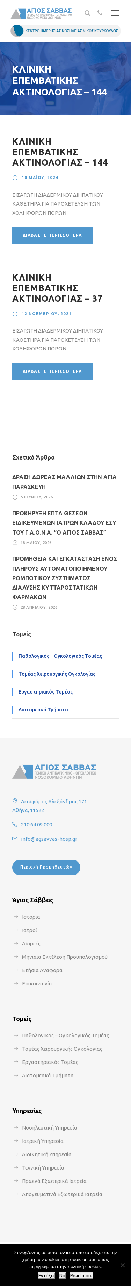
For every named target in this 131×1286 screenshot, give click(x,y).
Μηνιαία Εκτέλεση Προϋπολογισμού (65, 957)
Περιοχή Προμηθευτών (46, 867)
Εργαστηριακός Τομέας (46, 692)
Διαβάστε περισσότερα (52, 235)
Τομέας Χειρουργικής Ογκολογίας (57, 674)
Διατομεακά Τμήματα (43, 709)
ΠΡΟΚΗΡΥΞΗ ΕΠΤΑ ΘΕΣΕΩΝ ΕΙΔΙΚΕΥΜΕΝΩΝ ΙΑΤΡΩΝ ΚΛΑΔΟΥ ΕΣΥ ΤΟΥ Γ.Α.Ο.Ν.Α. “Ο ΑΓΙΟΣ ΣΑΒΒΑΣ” (64, 522)
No (62, 1275)
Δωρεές (31, 943)
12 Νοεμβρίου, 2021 (47, 313)
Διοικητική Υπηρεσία (47, 1154)
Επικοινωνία (37, 983)
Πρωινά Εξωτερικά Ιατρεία (54, 1181)
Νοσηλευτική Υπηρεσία (49, 1128)
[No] (122, 1264)
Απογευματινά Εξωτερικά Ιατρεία (62, 1194)
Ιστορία (31, 917)
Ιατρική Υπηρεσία (43, 1141)
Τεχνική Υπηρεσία (43, 1168)
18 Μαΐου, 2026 (36, 543)
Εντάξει (46, 1275)
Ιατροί (29, 930)
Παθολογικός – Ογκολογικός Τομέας (60, 656)
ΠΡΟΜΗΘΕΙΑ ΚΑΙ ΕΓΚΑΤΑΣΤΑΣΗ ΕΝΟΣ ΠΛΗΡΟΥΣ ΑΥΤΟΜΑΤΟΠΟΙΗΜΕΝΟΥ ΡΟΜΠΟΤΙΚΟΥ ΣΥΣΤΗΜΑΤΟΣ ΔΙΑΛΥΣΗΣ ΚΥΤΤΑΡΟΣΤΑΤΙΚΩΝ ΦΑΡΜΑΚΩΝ (64, 578)
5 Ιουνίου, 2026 (37, 497)
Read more (81, 1275)
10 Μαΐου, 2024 (40, 177)
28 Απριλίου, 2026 (39, 607)
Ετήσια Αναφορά (42, 970)
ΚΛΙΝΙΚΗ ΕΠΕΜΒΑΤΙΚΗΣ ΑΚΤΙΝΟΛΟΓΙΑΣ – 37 (57, 288)
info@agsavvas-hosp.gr (49, 839)
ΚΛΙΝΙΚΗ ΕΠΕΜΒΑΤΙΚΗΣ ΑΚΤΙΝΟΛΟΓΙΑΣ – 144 (60, 151)
